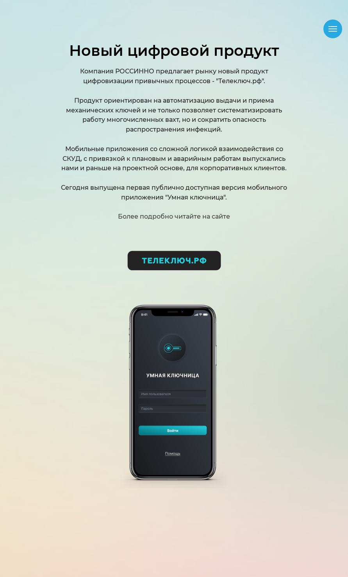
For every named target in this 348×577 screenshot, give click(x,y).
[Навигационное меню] (332, 29)
